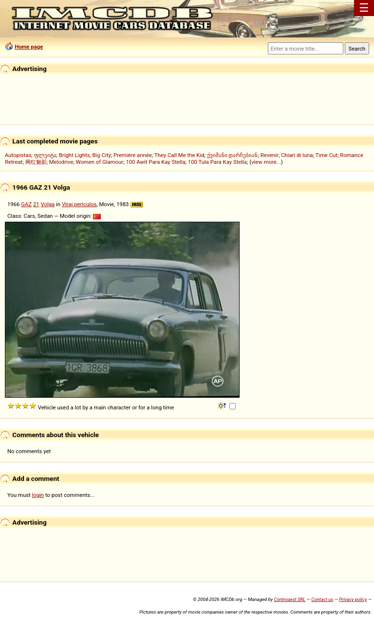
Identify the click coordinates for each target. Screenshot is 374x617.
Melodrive (61, 162)
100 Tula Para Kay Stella (217, 162)
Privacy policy (353, 599)
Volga (48, 204)
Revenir (270, 155)
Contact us (322, 599)
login (38, 495)
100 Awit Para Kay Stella (155, 162)
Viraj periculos (79, 204)
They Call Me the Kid (179, 155)
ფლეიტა (45, 155)
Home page (29, 46)
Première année (132, 155)
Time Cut (326, 155)
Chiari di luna (297, 155)
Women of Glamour (100, 162)
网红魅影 (36, 162)
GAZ (26, 204)
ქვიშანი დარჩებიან (232, 155)
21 (36, 204)
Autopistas (18, 155)
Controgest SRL (289, 599)
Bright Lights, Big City (85, 155)
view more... (266, 162)
